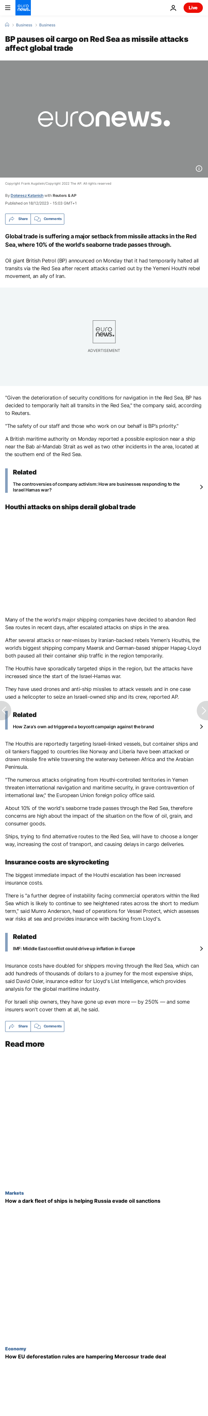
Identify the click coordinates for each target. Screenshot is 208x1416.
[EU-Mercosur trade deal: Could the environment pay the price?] (104, 1357)
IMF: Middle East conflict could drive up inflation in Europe (74, 948)
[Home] (7, 25)
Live (193, 7)
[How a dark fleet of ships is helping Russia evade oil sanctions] (104, 1201)
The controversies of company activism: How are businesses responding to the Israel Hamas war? (96, 486)
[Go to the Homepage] (23, 7)
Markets (14, 1192)
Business (24, 25)
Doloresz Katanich (27, 195)
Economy (15, 1348)
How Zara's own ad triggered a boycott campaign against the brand (83, 726)
